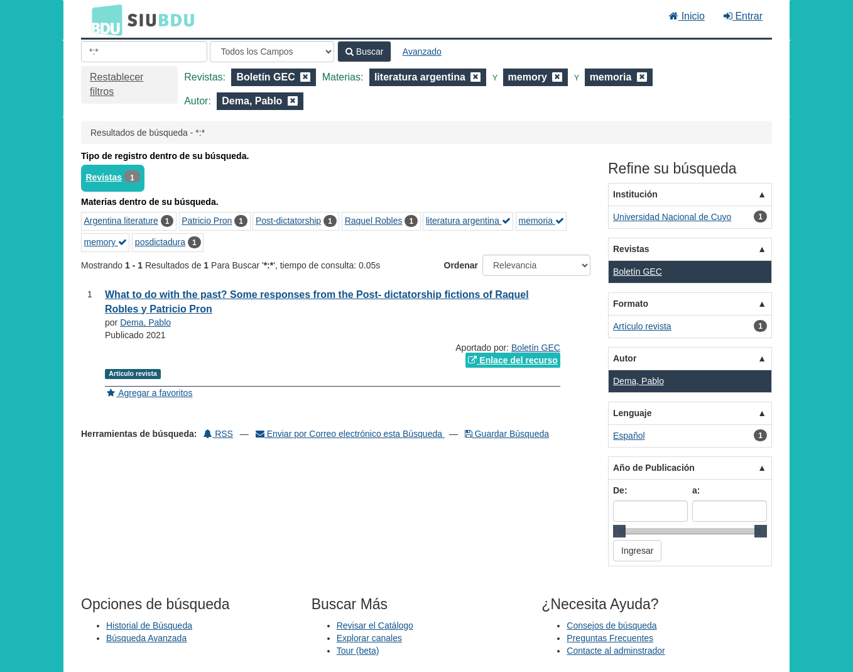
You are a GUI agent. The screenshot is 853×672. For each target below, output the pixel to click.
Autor (624, 358)
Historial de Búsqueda (149, 625)
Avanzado (422, 52)
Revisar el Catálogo (375, 625)
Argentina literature (121, 221)
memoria (540, 221)
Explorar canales (369, 638)
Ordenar (461, 265)
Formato (630, 304)
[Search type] (272, 51)
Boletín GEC (535, 348)
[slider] (619, 531)
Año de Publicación (654, 468)
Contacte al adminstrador (616, 651)
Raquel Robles (374, 221)
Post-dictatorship (288, 221)
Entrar (743, 16)
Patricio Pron (207, 221)
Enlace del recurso (512, 360)
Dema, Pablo (145, 322)
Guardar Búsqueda (507, 434)
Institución (635, 194)
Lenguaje (632, 413)
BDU (103, 19)
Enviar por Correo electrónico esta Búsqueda (350, 434)
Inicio (687, 16)
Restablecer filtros (116, 84)
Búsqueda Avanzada (146, 638)
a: (696, 490)
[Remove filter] (305, 77)
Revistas (104, 177)
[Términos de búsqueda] (144, 51)
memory (105, 242)
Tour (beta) (358, 651)
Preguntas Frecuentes (610, 638)
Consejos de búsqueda (611, 625)
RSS (218, 434)
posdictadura (160, 242)
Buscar (364, 52)
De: (620, 490)
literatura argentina (468, 221)
